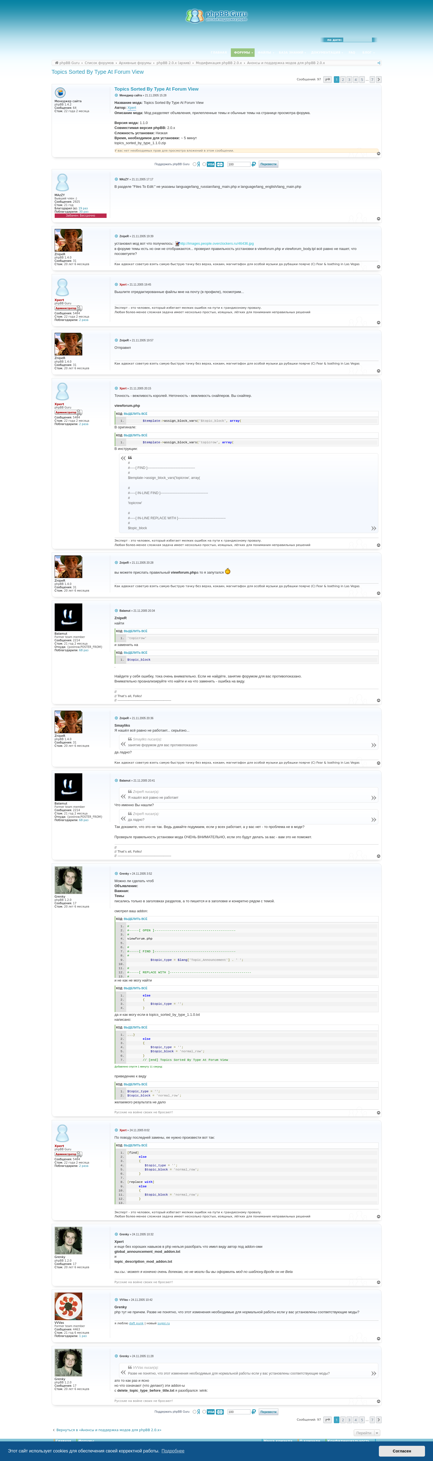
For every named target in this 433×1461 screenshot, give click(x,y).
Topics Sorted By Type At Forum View (98, 72)
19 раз (83, 208)
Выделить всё (135, 413)
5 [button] (362, 79)
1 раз (83, 1336)
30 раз (84, 211)
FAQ (352, 52)
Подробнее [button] (173, 1451)
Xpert (132, 108)
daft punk (136, 1323)
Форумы (242, 52)
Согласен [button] (402, 1451)
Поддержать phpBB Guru (172, 164)
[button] (327, 79)
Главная (219, 52)
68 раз (84, 650)
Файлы (264, 52)
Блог (366, 52)
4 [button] (356, 79)
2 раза (83, 319)
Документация (325, 52)
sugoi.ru (163, 1323)
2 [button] (343, 79)
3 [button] (349, 79)
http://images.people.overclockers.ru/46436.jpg (216, 243)
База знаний (291, 52)
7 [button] (372, 79)
